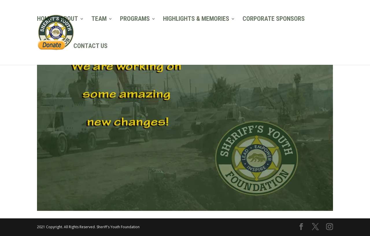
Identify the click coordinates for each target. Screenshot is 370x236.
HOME (44, 19)
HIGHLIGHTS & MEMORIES (196, 19)
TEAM (99, 19)
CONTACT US (90, 46)
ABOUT (69, 19)
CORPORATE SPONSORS (274, 19)
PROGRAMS (135, 19)
